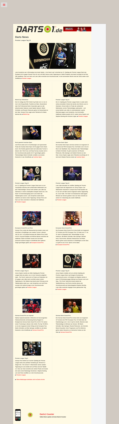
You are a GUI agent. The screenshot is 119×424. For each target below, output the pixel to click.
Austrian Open (37, 157)
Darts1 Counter (47, 414)
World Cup (26, 114)
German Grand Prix (38, 330)
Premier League (26, 78)
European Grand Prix (37, 242)
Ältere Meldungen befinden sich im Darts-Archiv (30, 379)
